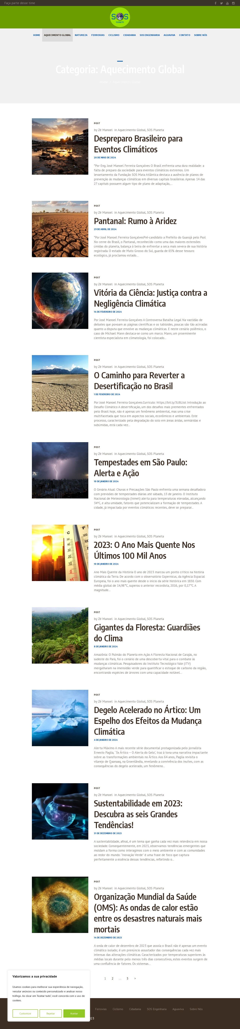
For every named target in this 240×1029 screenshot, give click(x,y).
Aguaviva (178, 1009)
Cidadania (135, 1009)
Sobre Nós (196, 1009)
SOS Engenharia (156, 1009)
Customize (25, 1013)
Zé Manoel (105, 130)
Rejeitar (50, 1013)
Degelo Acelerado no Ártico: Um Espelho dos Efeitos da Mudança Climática (148, 720)
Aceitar (74, 1013)
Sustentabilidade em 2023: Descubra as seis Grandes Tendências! (138, 814)
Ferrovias (101, 1009)
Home (104, 82)
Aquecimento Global (132, 130)
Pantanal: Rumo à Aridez (135, 220)
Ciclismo (118, 1009)
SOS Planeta (155, 130)
